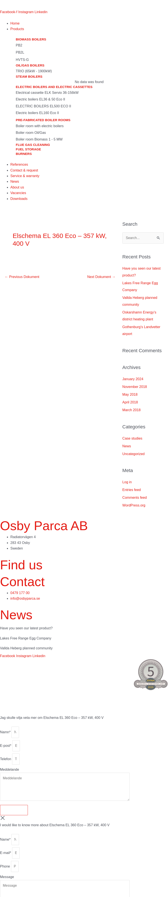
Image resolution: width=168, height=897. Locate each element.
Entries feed (131, 490)
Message (7, 877)
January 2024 (132, 379)
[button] (89, 29)
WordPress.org (133, 505)
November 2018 (134, 387)
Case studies (132, 438)
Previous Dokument (22, 277)
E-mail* (6, 853)
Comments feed (134, 497)
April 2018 (130, 402)
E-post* (6, 745)
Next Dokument (101, 277)
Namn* (5, 732)
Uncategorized (133, 454)
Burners (24, 154)
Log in (127, 482)
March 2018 (131, 410)
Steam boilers (29, 76)
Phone (5, 866)
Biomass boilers (31, 39)
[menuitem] (6, 5)
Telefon (6, 759)
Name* (5, 839)
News (126, 446)
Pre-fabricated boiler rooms (43, 120)
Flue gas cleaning (33, 145)
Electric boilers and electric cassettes (54, 87)
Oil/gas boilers (30, 65)
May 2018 (130, 394)
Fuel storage (28, 149)
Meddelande (9, 769)
